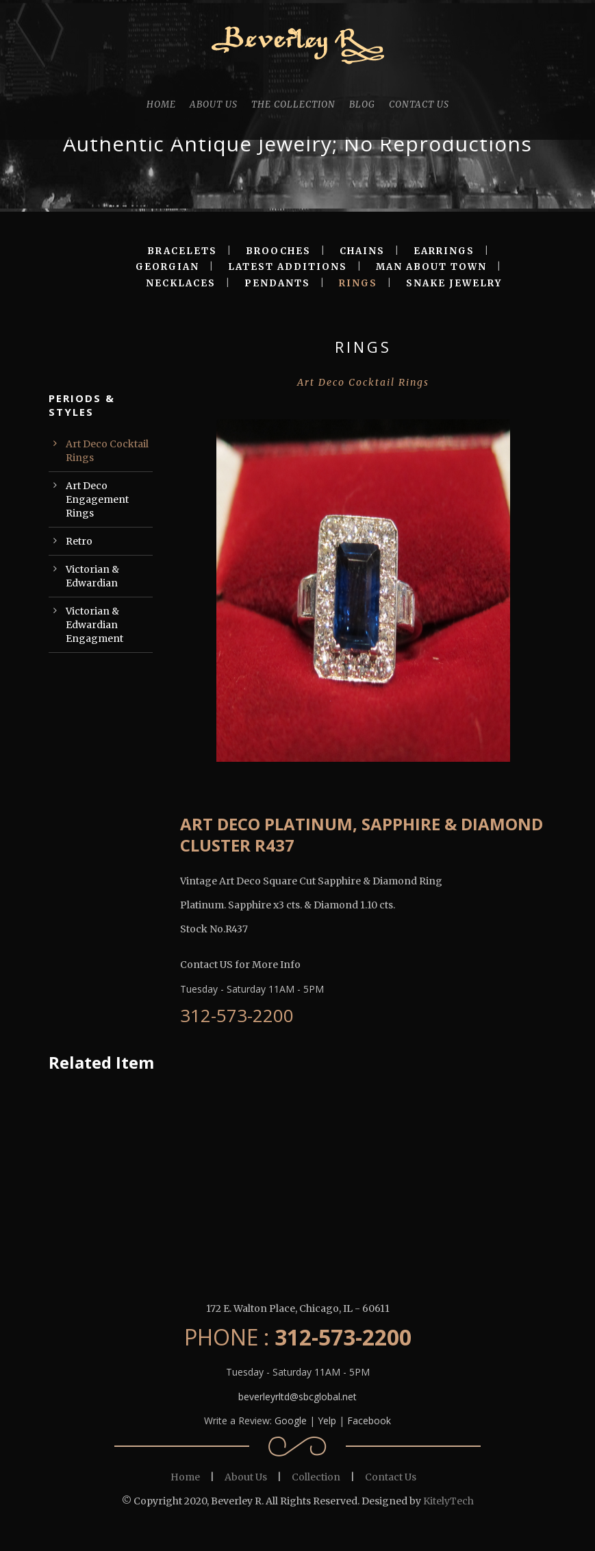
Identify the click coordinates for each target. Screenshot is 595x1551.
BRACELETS (182, 251)
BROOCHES (278, 251)
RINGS (358, 283)
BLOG (362, 104)
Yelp (327, 1420)
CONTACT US (419, 104)
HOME (161, 104)
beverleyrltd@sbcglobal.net (297, 1396)
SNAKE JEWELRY (454, 283)
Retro (79, 541)
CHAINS (362, 251)
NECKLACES (181, 283)
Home (185, 1477)
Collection (316, 1477)
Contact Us (390, 1477)
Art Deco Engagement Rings (97, 499)
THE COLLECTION (293, 104)
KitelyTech (448, 1501)
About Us (246, 1477)
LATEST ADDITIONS (287, 267)
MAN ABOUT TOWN (431, 267)
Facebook (369, 1420)
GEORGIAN (167, 267)
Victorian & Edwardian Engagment (94, 625)
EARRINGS (444, 251)
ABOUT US (214, 104)
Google (291, 1420)
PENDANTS (277, 283)
